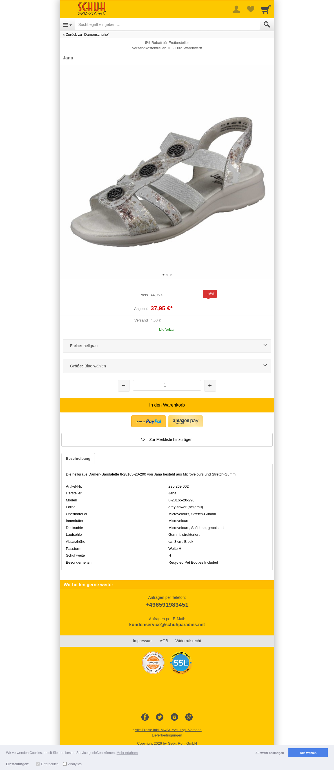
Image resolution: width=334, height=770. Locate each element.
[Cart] (266, 9)
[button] (167, 440)
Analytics (75, 764)
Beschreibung (78, 458)
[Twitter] (159, 717)
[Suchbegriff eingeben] (167, 24)
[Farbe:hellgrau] (167, 346)
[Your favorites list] (250, 9)
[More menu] (236, 9)
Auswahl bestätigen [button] (269, 753)
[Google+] (189, 717)
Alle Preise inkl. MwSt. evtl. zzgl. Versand (168, 730)
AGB (164, 641)
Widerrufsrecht (188, 641)
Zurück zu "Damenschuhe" (87, 34)
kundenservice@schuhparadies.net (167, 624)
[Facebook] (145, 717)
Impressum (142, 641)
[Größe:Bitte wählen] (167, 366)
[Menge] (167, 385)
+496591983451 (167, 604)
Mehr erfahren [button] (127, 753)
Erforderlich (49, 764)
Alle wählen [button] (308, 753)
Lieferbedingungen (167, 735)
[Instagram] (174, 717)
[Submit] (267, 24)
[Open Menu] (67, 24)
